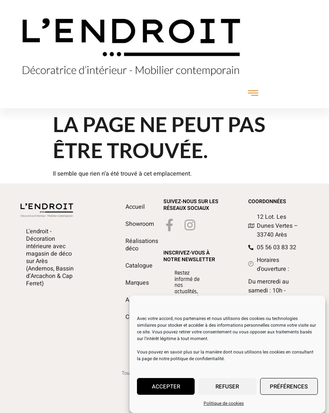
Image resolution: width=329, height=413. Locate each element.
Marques (129, 282)
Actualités (129, 299)
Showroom (129, 224)
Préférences (289, 389)
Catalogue (129, 265)
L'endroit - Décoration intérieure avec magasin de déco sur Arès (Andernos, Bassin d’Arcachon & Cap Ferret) (50, 257)
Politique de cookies (224, 406)
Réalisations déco (129, 245)
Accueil (129, 206)
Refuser (227, 389)
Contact (129, 317)
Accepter (166, 389)
